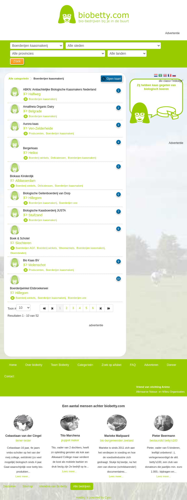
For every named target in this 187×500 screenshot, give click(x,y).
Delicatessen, (59, 157)
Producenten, (37, 133)
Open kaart (114, 78)
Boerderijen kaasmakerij (43, 99)
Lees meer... (22, 476)
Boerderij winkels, (40, 157)
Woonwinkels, (67, 248)
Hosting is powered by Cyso (93, 497)
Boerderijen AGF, (26, 248)
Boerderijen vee (68, 202)
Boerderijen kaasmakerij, (44, 202)
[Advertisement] (65, 340)
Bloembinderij (18, 253)
